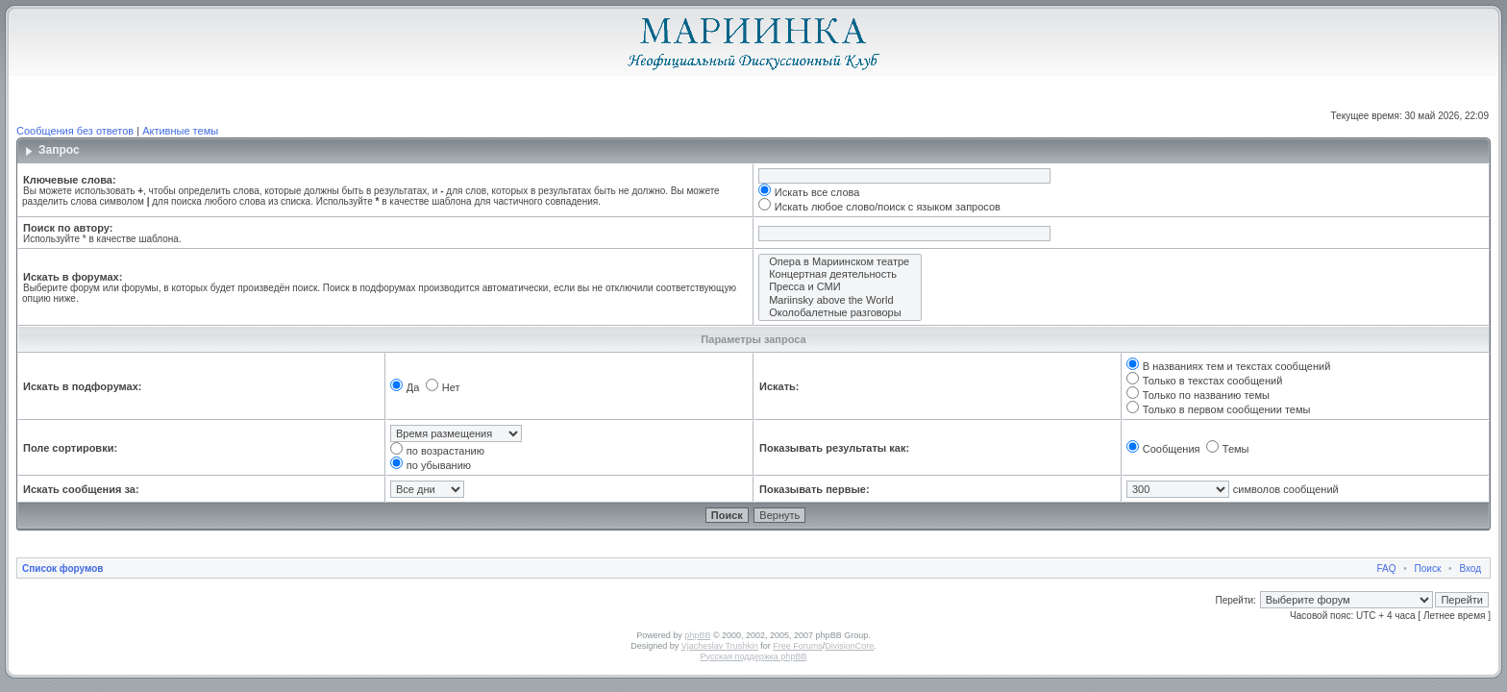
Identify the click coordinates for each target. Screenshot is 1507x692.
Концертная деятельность (840, 274)
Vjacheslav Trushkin (719, 646)
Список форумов (63, 568)
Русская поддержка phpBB (754, 656)
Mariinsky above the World (840, 300)
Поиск (1428, 568)
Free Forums (798, 646)
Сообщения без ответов (75, 130)
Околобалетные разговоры (840, 313)
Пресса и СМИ (840, 287)
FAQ (1386, 568)
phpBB (697, 635)
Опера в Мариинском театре (840, 262)
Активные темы (180, 130)
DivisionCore (849, 646)
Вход (1470, 568)
